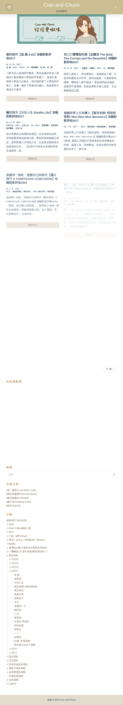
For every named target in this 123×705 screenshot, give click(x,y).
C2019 (15, 563)
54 (28, 67)
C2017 (22, 67)
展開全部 (11, 520)
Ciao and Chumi (61, 5)
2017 (15, 67)
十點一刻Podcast (18, 536)
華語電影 (34, 67)
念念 (16, 602)
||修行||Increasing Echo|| (18, 501)
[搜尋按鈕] (114, 475)
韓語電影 (13, 656)
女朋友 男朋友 (21, 621)
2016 (14, 648)
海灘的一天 (20, 606)
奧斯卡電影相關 (17, 668)
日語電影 (13, 660)
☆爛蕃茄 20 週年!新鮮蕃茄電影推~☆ (28, 551)
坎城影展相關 (16, 676)
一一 (16, 633)
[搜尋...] (58, 475)
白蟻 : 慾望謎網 (22, 641)
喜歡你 (17, 629)
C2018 (15, 567)
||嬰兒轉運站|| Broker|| (17, 498)
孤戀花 (17, 617)
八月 (16, 613)
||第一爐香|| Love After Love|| (21, 490)
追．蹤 (49, 67)
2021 (11, 532)
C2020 (15, 559)
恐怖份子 (19, 598)
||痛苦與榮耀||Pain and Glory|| (21, 494)
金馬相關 (13, 679)
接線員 (17, 609)
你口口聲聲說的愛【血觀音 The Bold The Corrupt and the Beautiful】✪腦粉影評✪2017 (90, 58)
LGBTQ (12, 683)
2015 (14, 652)
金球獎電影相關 (17, 672)
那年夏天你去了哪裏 (24, 645)
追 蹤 (8, 67)
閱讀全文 (34, 99)
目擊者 (17, 637)
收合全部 (22, 520)
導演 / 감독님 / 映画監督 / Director (27, 539)
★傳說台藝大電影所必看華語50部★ (28, 547)
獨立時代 (19, 590)
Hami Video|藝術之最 (20, 528)
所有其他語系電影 (18, 664)
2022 (11, 524)
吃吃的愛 (19, 625)
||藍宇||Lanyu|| (13, 505)
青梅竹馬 (19, 594)
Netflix (12, 543)
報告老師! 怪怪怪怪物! (25, 586)
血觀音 (84, 68)
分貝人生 (9, 129)
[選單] (9, 7)
